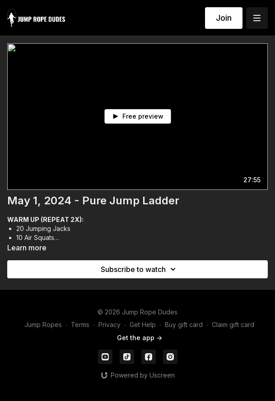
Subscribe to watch (139, 269)
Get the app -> (139, 337)
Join (224, 18)
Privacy (109, 324)
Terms (80, 324)
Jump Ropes (43, 324)
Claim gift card (233, 324)
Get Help (143, 324)
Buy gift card (184, 324)
